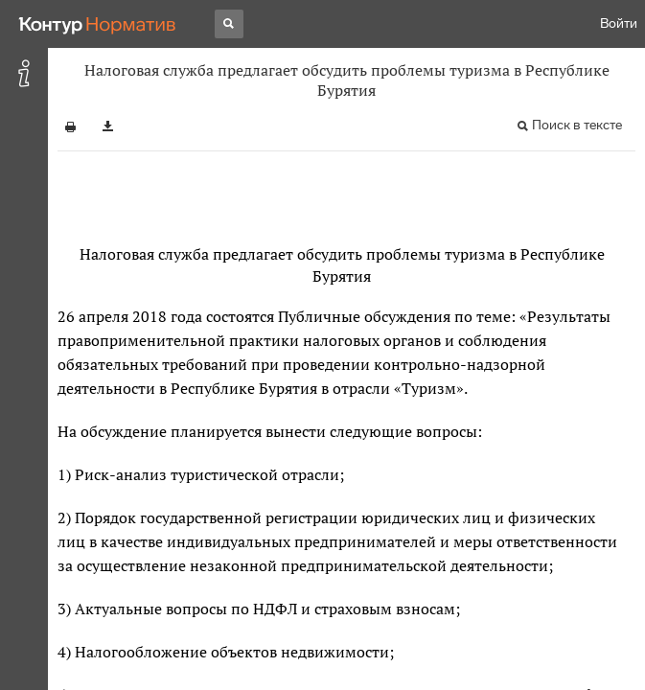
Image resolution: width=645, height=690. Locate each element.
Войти (618, 23)
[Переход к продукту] (97, 24)
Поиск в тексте (577, 125)
